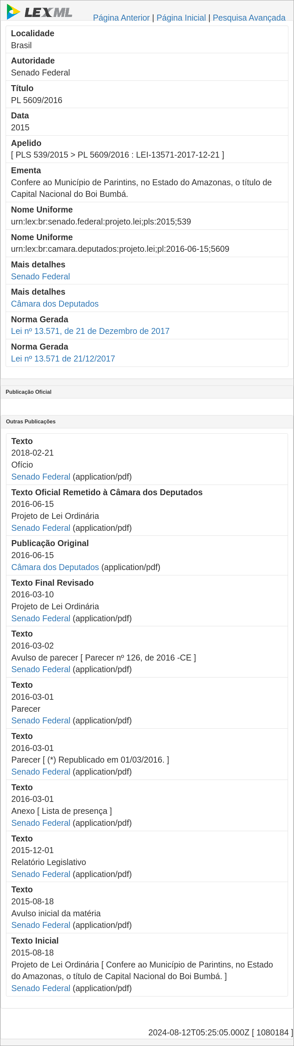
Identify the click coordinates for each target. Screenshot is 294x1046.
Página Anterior (121, 17)
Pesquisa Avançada (249, 17)
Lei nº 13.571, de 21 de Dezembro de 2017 (90, 331)
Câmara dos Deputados (55, 303)
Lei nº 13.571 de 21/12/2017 (63, 358)
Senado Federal (40, 276)
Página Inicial (181, 17)
